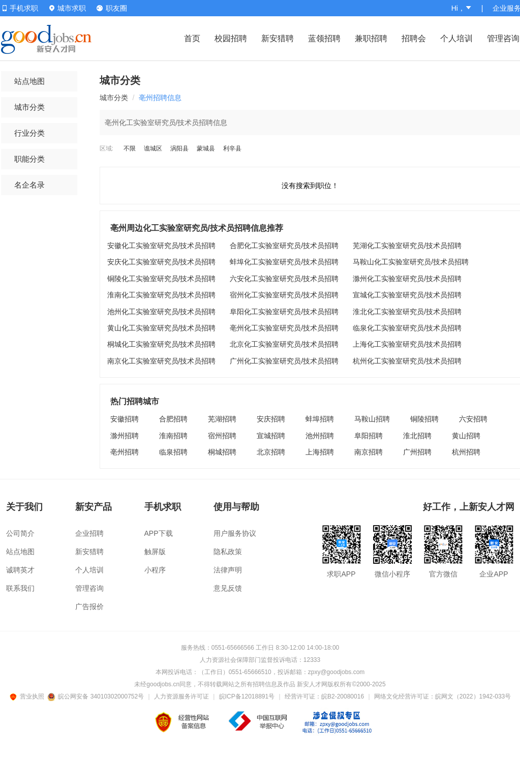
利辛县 (232, 148)
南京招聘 (368, 452)
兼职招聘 (371, 38)
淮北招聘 (417, 436)
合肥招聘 (173, 419)
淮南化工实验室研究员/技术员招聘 (161, 295)
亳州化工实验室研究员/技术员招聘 (284, 328)
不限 (130, 148)
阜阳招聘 (368, 436)
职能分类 (29, 159)
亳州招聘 (124, 452)
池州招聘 (319, 436)
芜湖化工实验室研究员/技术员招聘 (407, 245)
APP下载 (158, 533)
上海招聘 (319, 452)
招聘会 (414, 38)
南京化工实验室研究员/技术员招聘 (161, 361)
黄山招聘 (466, 436)
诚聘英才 (20, 570)
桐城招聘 (222, 452)
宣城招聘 (271, 436)
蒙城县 (206, 148)
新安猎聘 (277, 38)
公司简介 (20, 533)
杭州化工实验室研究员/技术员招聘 (407, 361)
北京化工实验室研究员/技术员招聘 (284, 344)
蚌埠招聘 (319, 419)
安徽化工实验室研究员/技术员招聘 (161, 245)
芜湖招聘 (222, 419)
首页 (192, 38)
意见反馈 (227, 588)
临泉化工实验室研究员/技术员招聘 (407, 328)
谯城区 (153, 148)
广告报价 (89, 606)
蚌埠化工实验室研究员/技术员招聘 (284, 262)
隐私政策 (227, 552)
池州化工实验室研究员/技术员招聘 (161, 312)
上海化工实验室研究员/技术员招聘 (407, 344)
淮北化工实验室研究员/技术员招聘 (407, 312)
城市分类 (29, 107)
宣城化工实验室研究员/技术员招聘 (407, 295)
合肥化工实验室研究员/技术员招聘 (284, 245)
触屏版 (155, 552)
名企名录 (29, 184)
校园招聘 (231, 38)
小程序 (155, 570)
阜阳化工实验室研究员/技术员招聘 (284, 312)
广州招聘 (417, 452)
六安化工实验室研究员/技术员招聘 (284, 279)
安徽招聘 (124, 419)
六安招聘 (473, 419)
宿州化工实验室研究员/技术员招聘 (284, 295)
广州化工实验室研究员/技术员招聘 (284, 361)
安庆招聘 (271, 419)
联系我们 (20, 588)
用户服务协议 (234, 533)
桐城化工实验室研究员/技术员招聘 (161, 344)
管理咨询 (503, 38)
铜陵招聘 (424, 419)
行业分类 (29, 133)
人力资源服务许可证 (181, 696)
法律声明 (227, 570)
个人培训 (456, 38)
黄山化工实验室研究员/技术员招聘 (161, 328)
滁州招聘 (124, 436)
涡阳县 (179, 148)
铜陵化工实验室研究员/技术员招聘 (161, 279)
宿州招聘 (222, 436)
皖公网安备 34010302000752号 (96, 696)
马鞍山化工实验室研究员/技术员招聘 (411, 262)
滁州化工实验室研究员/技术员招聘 (407, 279)
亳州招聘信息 (160, 98)
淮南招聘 (173, 436)
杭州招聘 (466, 452)
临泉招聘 (173, 452)
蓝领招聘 (324, 38)
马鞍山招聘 (372, 419)
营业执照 (28, 696)
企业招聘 (89, 533)
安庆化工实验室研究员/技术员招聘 (161, 262)
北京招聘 (271, 452)
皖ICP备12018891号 (246, 696)
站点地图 (29, 81)
